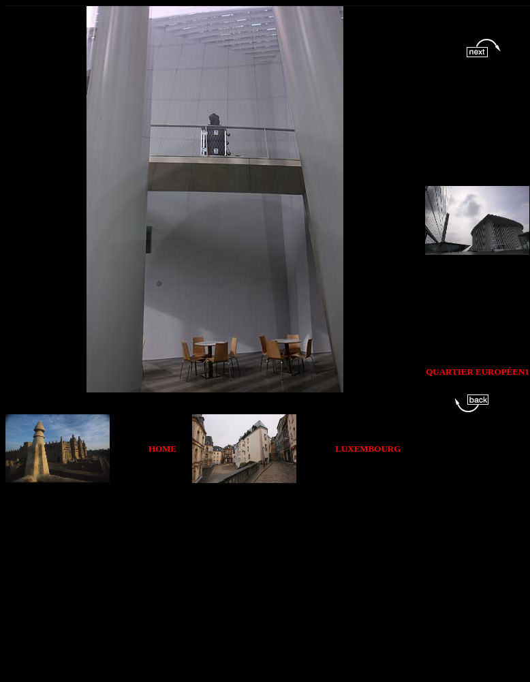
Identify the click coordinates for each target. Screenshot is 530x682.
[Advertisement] (227, 578)
